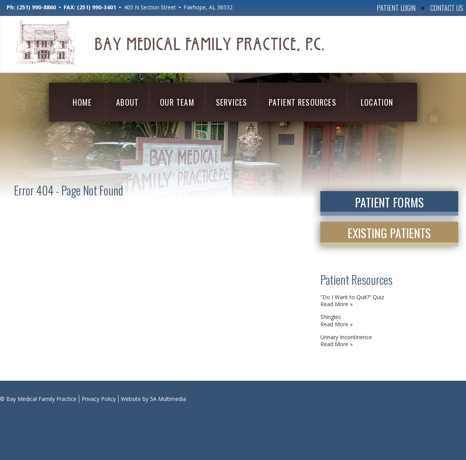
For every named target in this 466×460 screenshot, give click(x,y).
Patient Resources (302, 102)
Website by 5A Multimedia (153, 398)
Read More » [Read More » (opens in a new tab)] (336, 304)
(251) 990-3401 (96, 7)
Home (82, 102)
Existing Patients (389, 233)
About (127, 102)
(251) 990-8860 (36, 7)
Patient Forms (389, 202)
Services (231, 102)
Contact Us (446, 8)
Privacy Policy (99, 398)
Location (377, 102)
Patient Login (396, 8)
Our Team (177, 102)
